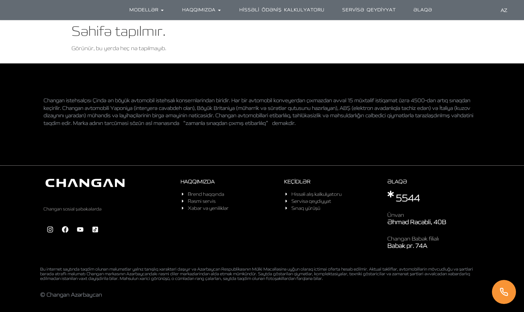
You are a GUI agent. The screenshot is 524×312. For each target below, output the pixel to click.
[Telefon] (504, 292)
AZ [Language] (504, 10)
